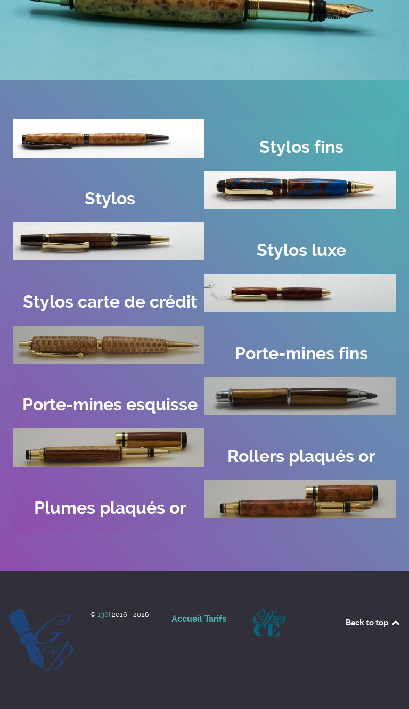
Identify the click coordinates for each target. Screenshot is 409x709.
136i (104, 615)
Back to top (373, 622)
